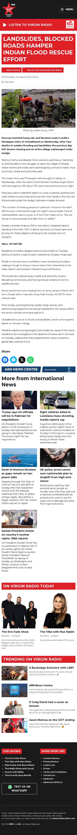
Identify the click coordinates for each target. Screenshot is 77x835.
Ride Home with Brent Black (19, 765)
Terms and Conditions (55, 772)
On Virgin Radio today (28, 586)
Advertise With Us (52, 782)
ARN (11, 824)
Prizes (46, 768)
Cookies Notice (51, 758)
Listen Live (49, 765)
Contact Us (49, 775)
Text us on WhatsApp (19, 788)
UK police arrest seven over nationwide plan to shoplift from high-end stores (57, 465)
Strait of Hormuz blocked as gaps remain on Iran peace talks (19, 463)
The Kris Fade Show (15, 758)
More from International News (44, 70)
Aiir (19, 824)
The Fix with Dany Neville (18, 775)
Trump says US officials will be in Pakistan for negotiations (19, 406)
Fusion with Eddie (14, 772)
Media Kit (48, 779)
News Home (13, 70)
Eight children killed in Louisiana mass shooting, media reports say (57, 406)
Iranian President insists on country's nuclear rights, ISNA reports (19, 525)
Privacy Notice (51, 761)
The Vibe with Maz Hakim (18, 761)
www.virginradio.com (64, 818)
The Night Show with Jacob (19, 768)
